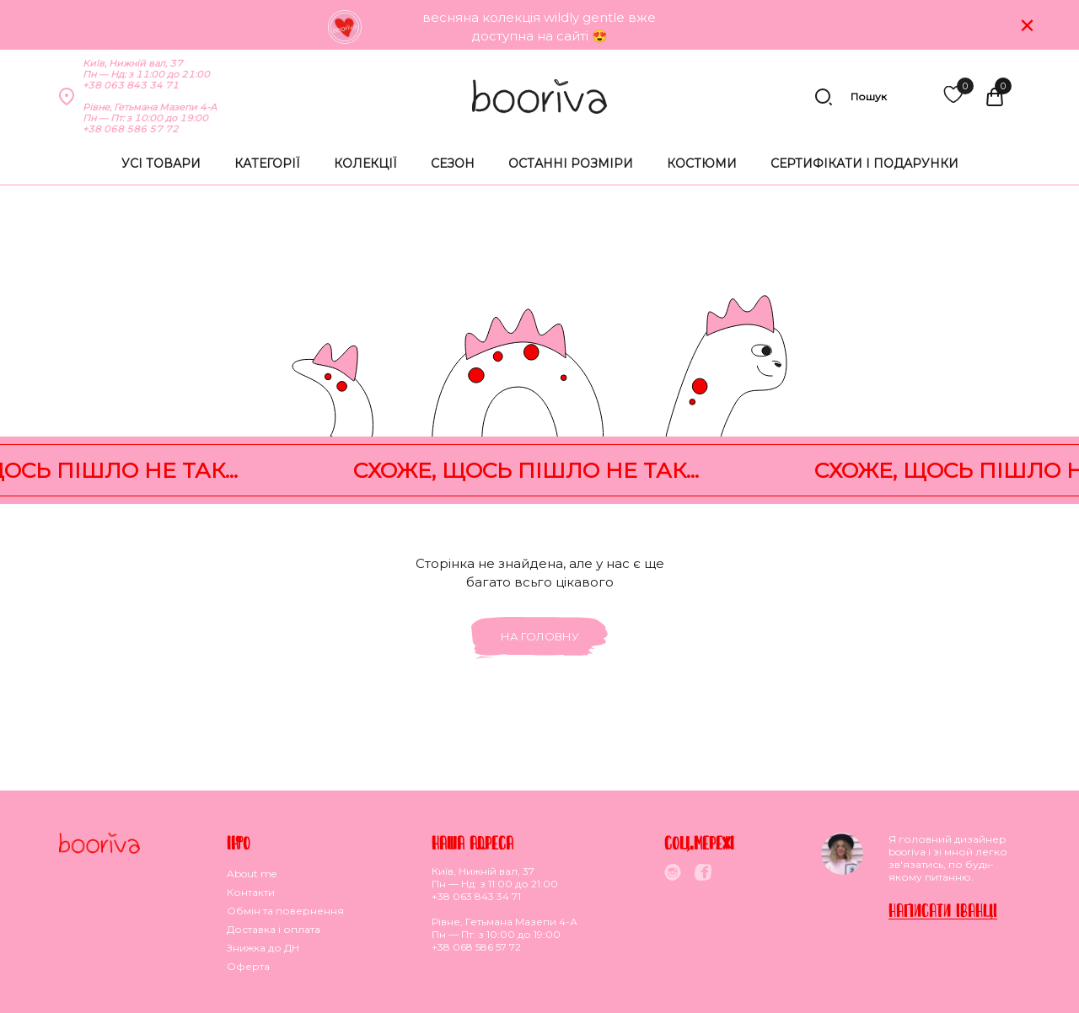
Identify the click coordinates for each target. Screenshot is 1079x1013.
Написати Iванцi (942, 909)
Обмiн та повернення (285, 910)
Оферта (248, 966)
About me (251, 873)
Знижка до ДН (263, 947)
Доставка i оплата (273, 929)
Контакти (251, 892)
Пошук (850, 97)
